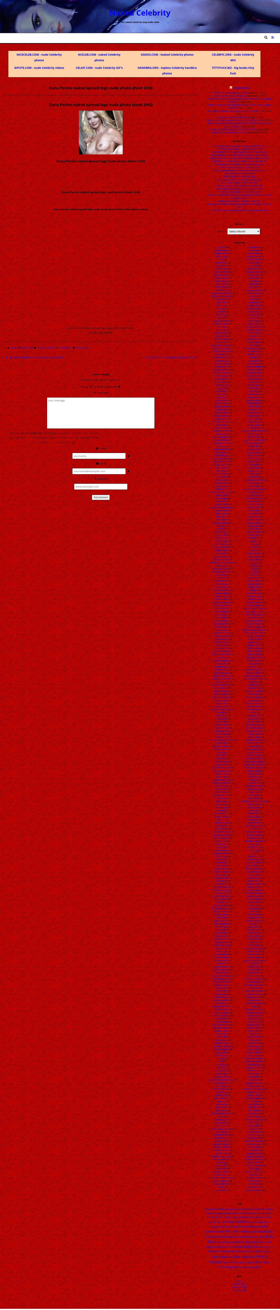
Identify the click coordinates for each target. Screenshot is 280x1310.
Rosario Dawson (254, 920)
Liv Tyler (254, 568)
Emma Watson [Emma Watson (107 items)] (235, 1221)
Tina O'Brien (254, 1122)
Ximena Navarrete (254, 1165)
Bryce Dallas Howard (222, 571)
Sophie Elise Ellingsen (254, 1058)
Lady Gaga (254, 473)
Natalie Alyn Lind (254, 749)
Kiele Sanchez (254, 421)
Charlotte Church (222, 669)
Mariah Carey (254, 617)
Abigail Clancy (221, 250)
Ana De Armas (222, 400)
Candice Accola (222, 596)
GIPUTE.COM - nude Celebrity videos (39, 68)
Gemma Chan (221, 972)
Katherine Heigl (254, 369)
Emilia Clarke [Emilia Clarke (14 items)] (215, 1222)
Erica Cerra (222, 917)
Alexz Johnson (221, 305)
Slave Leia (254, 1040)
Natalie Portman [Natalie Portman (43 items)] (219, 1251)
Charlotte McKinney (222, 675)
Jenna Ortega (222, 1131)
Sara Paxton (254, 963)
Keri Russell (254, 418)
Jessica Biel (222, 1168)
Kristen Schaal (254, 449)
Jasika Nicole (222, 1110)
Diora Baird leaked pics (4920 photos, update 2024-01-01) (234, 111)
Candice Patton (222, 599)
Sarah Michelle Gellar (254, 985)
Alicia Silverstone (222, 320)
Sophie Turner (253, 1070)
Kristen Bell (254, 446)
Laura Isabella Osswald (254, 489)
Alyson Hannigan (222, 348)
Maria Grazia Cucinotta (254, 608)
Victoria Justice (253, 1150)
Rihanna (253, 905)
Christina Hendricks (221, 697)
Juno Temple (254, 314)
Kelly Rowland (254, 412)
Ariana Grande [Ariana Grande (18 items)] (240, 1213)
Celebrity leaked (241, 88)
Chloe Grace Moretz (221, 685)
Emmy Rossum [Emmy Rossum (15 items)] (255, 1222)
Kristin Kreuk (253, 455)
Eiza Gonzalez (221, 828)
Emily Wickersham (222, 896)
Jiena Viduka (254, 253)
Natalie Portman (253, 755)
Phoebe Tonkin (254, 850)
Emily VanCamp (221, 893)
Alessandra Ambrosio (222, 293)
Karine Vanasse (254, 339)
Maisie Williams (253, 593)
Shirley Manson (254, 1024)
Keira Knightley (253, 400)
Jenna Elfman (222, 1122)
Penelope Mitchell (254, 841)
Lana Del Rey (254, 477)
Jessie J (222, 1187)
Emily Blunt (221, 874)
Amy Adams (222, 391)
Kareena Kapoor (254, 330)
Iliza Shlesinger (222, 1055)
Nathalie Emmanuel (254, 767)
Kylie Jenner (254, 464)
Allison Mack (222, 336)
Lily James (254, 550)
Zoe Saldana (254, 1184)
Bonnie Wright (222, 541)
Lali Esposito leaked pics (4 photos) (230, 95)
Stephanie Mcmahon (254, 1083)
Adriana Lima (222, 268)
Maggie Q (254, 590)
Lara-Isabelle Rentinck (254, 480)
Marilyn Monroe (254, 623)
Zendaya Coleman (254, 1177)
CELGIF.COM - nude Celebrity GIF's (99, 68)
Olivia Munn (254, 813)
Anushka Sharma (222, 461)
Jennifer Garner (222, 1147)
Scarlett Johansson (253, 994)
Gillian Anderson (222, 985)
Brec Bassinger (222, 544)
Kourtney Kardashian (254, 440)
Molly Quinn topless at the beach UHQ (239, 182)
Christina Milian (221, 700)
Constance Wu (222, 728)
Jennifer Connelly (222, 1144)
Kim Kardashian (254, 427)
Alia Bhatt (221, 311)
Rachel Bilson (253, 865)
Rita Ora (254, 911)
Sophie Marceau (254, 1064)
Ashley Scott (222, 486)
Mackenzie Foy (254, 584)
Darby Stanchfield (221, 770)
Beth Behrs (222, 516)
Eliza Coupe (221, 841)
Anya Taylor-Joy (222, 464)
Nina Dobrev (254, 798)
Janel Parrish (222, 1104)
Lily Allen (254, 541)
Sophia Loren (254, 1055)
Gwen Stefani (222, 994)
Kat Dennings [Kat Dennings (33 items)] (225, 1237)
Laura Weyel (254, 501)
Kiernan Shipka (254, 425)
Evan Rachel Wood (222, 939)
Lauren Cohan (254, 507)
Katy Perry (253, 391)
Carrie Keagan (222, 630)
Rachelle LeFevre (254, 884)
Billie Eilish (222, 525)
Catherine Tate (222, 648)
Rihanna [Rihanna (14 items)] (266, 1251)
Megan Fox (253, 642)
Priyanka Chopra (254, 862)
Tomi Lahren (254, 1125)
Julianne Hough (254, 305)
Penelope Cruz (254, 838)
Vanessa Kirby (254, 1147)
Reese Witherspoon (254, 893)
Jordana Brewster (254, 271)
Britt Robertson (222, 559)
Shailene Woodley (254, 1003)
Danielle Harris (222, 764)
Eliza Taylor (222, 847)
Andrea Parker (222, 403)
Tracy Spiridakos (254, 1131)
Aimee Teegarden (221, 281)
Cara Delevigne (222, 605)
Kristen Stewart (253, 452)
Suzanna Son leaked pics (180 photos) (233, 117)
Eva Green (222, 929)
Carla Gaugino (222, 614)
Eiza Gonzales (221, 825)
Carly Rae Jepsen (222, 620)
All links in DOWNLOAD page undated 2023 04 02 (233, 129)
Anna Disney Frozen (221, 421)
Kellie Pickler (254, 406)
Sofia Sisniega (254, 1043)
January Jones (221, 1107)
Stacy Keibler (254, 1076)
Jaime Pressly (222, 1086)
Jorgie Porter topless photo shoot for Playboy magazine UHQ (239, 210)
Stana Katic (253, 1079)
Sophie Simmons (254, 1067)
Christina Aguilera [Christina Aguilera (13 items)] (223, 1217)
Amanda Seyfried (221, 369)
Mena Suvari (254, 663)
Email (100, 463)
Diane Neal (222, 804)
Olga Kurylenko (254, 804)
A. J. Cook (221, 247)
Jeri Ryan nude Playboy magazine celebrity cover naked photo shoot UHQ (239, 205)
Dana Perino (65, 347)
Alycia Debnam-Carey (222, 345)
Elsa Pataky (222, 865)
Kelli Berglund (254, 403)
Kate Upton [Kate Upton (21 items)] (258, 1237)
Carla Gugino (222, 617)
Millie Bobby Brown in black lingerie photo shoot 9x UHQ (239, 152)
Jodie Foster (254, 262)
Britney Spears (221, 556)
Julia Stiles (254, 296)
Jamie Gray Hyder (222, 1098)
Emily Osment (221, 884)
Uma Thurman (254, 1134)
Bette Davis (221, 519)
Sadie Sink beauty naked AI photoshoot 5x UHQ (239, 149)
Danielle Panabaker (222, 767)
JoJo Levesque (254, 268)
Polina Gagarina (254, 859)
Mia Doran (254, 666)
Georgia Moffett (221, 981)
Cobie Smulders (221, 724)
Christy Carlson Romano (221, 709)
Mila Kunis (253, 682)
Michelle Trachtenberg (253, 678)
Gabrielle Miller (222, 960)
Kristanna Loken (254, 443)
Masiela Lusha (254, 639)
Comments (239, 1287)
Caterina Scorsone (222, 642)
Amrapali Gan (221, 385)
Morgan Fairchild (254, 731)
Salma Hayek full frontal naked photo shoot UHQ (239, 185)
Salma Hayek (254, 945)
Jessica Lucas (222, 1174)
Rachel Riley (254, 874)
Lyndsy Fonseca (254, 580)
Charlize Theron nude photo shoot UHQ (171, 357)
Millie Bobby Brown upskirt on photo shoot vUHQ (239, 189)
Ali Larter (222, 308)
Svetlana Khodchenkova (254, 1089)
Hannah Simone (221, 1012)
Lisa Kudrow (254, 562)
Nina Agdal (254, 795)
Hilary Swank (222, 1040)
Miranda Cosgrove (254, 697)
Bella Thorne (222, 513)
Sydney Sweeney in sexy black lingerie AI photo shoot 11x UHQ (239, 158)
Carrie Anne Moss (221, 623)
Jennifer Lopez (222, 1153)
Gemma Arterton (222, 966)
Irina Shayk (222, 1064)
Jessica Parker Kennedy (222, 1177)
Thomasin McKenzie (254, 1119)
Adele (222, 259)
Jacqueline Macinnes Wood (221, 1079)
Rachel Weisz (254, 881)
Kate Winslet (254, 363)
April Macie (222, 470)
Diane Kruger (222, 801)
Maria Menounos (254, 611)
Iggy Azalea (222, 1052)
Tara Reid (254, 1101)
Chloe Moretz (221, 688)
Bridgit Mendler (221, 550)
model (254, 712)
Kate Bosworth (254, 351)
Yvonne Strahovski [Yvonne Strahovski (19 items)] (249, 1267)
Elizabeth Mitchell (222, 853)
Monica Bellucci (254, 721)
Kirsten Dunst (254, 437)
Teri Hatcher (254, 1113)
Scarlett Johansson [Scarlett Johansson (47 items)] (242, 1257)
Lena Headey (254, 525)
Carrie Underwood (222, 633)
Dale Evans (222, 752)
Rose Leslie (254, 926)
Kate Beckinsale (253, 348)
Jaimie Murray (221, 1092)
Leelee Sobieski (254, 519)
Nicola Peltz (254, 780)
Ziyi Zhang (254, 1181)
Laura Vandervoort (253, 498)
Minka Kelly (254, 694)
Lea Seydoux (254, 510)
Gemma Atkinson (222, 969)
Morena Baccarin (254, 728)
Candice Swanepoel (222, 602)
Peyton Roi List (254, 847)
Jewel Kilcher (254, 247)
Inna (222, 1061)
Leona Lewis (254, 528)
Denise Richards (221, 795)
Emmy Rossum (221, 911)
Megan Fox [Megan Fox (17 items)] (212, 1246)
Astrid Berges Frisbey (222, 492)
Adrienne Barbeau (222, 274)
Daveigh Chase (222, 773)
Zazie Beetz (254, 1174)
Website (101, 478)
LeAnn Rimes (254, 516)
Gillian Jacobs (222, 988)
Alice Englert (222, 314)
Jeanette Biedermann (222, 1113)
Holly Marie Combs (222, 1046)
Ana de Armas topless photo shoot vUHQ (239, 192)
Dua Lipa (222, 819)
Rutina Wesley (254, 939)
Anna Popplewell (222, 437)
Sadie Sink (254, 942)
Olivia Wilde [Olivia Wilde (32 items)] (254, 1251)
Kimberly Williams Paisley (254, 430)
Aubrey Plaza (222, 495)
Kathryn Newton (254, 375)
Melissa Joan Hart (254, 657)
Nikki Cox (254, 792)
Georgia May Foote (222, 978)
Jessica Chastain (221, 1171)
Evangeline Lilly (222, 942)
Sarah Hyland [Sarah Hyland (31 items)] (220, 1257)
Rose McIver (254, 933)
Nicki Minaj (254, 776)
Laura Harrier (254, 486)
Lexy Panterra (254, 535)
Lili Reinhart (254, 538)
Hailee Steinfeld (221, 1000)
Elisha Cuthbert (221, 838)
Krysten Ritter (254, 461)
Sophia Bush (254, 1049)
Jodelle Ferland (254, 256)
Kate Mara (254, 357)
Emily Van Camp (222, 890)
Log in (239, 1281)
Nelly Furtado (254, 773)
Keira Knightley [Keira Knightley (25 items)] (226, 1242)
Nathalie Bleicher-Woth (254, 764)
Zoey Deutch (254, 1187)
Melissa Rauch (253, 660)
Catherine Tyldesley (222, 651)
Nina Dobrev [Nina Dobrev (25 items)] (238, 1251)
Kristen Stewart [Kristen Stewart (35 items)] (245, 1242)
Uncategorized (253, 1138)
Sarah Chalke (254, 969)
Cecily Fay (221, 657)
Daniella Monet (222, 761)
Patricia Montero (254, 835)
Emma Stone (221, 902)
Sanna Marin (254, 954)
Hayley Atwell (222, 1018)
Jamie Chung (222, 1095)
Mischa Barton (254, 706)
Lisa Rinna (254, 565)
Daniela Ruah (222, 758)
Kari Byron (254, 336)
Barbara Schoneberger (222, 507)
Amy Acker (222, 388)
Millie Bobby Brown (254, 691)
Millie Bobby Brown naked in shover (239, 176)
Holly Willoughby (222, 1049)
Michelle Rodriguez (254, 675)
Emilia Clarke (221, 868)
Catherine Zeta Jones (222, 654)
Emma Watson (221, 905)
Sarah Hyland (253, 975)
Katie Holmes (254, 382)
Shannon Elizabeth (254, 1012)
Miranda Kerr (254, 700)
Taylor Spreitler (254, 1110)
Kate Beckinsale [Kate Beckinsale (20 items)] (243, 1237)
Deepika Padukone (222, 783)
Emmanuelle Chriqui (222, 908)
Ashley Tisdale (222, 489)
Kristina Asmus (254, 458)
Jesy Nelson (221, 1190)
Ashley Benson (222, 480)
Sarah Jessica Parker (254, 978)
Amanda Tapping (222, 372)
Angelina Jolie (221, 409)
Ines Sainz (222, 1058)
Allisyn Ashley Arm (222, 339)
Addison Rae (222, 256)
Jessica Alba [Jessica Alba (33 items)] (256, 1231)
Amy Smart (222, 397)
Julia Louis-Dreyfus (254, 290)
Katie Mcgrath (254, 385)
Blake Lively (221, 535)
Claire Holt (222, 721)
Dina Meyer (221, 810)
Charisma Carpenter (221, 660)
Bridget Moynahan (222, 547)
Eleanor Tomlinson (222, 831)
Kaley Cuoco (253, 323)
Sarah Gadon (254, 972)
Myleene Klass (254, 737)
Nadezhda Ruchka (254, 740)
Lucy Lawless (254, 578)
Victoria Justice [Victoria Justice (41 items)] (229, 1267)
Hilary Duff (222, 1037)
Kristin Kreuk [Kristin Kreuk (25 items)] (263, 1242)
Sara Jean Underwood (254, 960)
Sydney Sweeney (254, 1092)
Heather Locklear (222, 1027)
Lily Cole (254, 544)
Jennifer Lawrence (221, 1150)
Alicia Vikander (222, 323)
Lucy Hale (254, 575)
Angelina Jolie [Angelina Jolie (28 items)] (223, 1213)
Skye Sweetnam (254, 1037)
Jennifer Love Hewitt (221, 1156)
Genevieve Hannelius (222, 975)
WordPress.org (239, 1290)
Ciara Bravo (221, 712)
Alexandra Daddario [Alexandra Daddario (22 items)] (217, 1209)
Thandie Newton (254, 1116)
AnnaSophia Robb (221, 449)
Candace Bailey (222, 593)
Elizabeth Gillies (221, 850)
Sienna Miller (254, 1031)
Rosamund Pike (254, 917)
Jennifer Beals (221, 1141)
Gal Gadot (221, 963)
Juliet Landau (254, 311)
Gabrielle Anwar (221, 957)
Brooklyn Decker (221, 568)
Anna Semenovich (221, 443)
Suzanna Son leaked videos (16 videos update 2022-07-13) (233, 120)
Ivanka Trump (221, 1070)
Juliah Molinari (254, 302)
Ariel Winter (221, 477)
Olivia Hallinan (254, 807)
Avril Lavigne (222, 498)
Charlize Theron (221, 666)
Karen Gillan (254, 333)
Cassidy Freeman (222, 636)
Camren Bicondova (222, 590)
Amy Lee (222, 394)
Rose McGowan (254, 929)
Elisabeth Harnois (222, 835)
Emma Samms (222, 899)
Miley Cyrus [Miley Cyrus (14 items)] (267, 1246)
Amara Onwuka (221, 375)
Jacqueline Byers (222, 1076)
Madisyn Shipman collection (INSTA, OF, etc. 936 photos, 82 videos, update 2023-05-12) (239, 125)
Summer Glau (253, 1086)
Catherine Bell (222, 645)
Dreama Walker (221, 816)
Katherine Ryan (254, 372)
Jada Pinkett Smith (222, 1083)
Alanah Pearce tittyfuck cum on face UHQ (239, 167)
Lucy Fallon (254, 571)
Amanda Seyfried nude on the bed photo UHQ (34, 357)
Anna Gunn (221, 425)
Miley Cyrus (253, 685)
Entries (239, 1284)
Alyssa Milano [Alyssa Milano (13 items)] (236, 1209)
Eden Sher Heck (221, 822)
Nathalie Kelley (254, 770)
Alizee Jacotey (221, 333)
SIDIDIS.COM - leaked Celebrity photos (167, 54)
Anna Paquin (222, 434)
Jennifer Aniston (221, 1138)
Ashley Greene (222, 483)
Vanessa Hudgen (254, 1144)
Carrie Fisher (222, 626)
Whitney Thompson (254, 1159)
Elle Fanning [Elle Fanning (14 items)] (265, 1217)
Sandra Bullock (254, 951)
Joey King (254, 265)
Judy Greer (254, 284)
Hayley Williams (221, 1021)
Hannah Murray (221, 1009)
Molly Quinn (253, 718)
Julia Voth (254, 299)
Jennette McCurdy (221, 1134)
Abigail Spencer (222, 253)
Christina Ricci (222, 703)
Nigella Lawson (254, 789)
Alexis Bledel (222, 299)
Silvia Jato (254, 1034)
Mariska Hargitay (254, 626)
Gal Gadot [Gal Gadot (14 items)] (227, 1226)
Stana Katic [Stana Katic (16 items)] (245, 1262)
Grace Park (222, 991)
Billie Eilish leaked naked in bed (239, 173)
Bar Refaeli (222, 501)
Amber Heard (221, 382)
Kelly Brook (254, 409)
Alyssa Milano (221, 354)
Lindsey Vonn (254, 559)
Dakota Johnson (221, 749)
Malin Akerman (254, 596)
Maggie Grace (254, 587)
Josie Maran (254, 281)
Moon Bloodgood (254, 724)
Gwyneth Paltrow (222, 997)
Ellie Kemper (222, 862)
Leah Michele (254, 513)
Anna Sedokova (221, 440)
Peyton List (254, 844)
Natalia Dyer (254, 746)
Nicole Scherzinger (254, 786)
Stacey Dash (254, 1073)
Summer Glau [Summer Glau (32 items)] (260, 1262)
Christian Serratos (221, 691)
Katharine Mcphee (254, 366)
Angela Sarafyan (222, 406)
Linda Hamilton (254, 553)
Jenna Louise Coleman (221, 1128)
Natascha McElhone (254, 758)
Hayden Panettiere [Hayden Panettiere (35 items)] (244, 1226)
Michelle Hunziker (254, 669)
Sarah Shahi (254, 988)
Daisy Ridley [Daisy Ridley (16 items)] (239, 1217)
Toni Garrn (254, 1128)
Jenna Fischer (222, 1125)
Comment (101, 392)
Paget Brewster (254, 822)
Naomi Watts (254, 743)
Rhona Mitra (254, 902)
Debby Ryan (222, 776)
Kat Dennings (253, 342)
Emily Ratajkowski (221, 887)
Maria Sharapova (254, 614)
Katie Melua (254, 388)
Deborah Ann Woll (222, 780)
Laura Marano (254, 492)
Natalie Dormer (254, 752)
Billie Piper (222, 528)
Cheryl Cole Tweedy (222, 678)
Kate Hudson (254, 354)
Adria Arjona (222, 265)
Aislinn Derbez (222, 287)
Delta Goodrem (222, 786)
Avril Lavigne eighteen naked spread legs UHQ (239, 179)
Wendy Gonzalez (254, 1153)
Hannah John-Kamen (222, 1006)
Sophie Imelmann (254, 1061)
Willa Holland (253, 1162)
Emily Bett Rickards (222, 871)
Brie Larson (221, 553)
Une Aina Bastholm (254, 1141)
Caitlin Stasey (222, 575)
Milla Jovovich (254, 688)
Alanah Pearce (222, 290)
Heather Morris (222, 1031)
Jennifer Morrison (222, 1159)
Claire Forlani (222, 718)
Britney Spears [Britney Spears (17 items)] (256, 1213)
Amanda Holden (222, 363)
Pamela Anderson (254, 825)
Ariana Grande (221, 473)
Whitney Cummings (254, 1156)
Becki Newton (221, 510)
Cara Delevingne (222, 608)
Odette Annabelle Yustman (254, 801)
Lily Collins (254, 547)
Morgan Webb (254, 733)
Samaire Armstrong (254, 948)
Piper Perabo (254, 856)
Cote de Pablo (221, 733)
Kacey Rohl (254, 317)
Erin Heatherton (221, 923)
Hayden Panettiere (221, 1015)
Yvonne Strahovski (253, 1171)
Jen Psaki (222, 1116)
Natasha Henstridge (254, 761)
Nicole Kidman (254, 783)
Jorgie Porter (254, 277)
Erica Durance (221, 920)
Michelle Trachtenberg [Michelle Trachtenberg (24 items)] (232, 1247)
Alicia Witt (222, 327)
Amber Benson (222, 379)
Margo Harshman (254, 602)
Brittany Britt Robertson (222, 562)
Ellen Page (222, 859)
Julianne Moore (254, 308)
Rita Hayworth (254, 908)
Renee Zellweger (254, 899)
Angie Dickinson (221, 412)
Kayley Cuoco (254, 397)
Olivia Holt (254, 810)
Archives (222, 231)
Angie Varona (222, 418)
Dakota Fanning (221, 746)
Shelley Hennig (254, 1021)
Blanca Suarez (222, 538)
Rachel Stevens (254, 878)
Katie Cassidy (254, 379)
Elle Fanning (221, 856)
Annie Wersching (222, 458)
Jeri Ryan (222, 1162)
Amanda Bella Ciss (222, 357)
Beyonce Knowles (222, 522)
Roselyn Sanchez (254, 936)
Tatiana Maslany (254, 1104)
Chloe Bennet (221, 682)
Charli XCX (222, 663)
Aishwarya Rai (221, 284)
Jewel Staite (254, 250)
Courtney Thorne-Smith (222, 740)
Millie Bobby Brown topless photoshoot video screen (239, 164)
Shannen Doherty (254, 1009)
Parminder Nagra (254, 831)
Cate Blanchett (222, 639)
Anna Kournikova (222, 430)
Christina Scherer (222, 706)
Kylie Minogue (254, 467)
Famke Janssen (222, 948)
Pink (254, 853)
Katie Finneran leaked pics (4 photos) (230, 92)
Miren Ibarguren (254, 703)
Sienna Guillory (254, 1027)
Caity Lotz (221, 578)
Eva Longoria (222, 933)
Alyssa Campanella (222, 351)
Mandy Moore (254, 599)
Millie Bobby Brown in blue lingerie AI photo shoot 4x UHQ (239, 155)
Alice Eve (222, 317)
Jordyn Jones (254, 274)
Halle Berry (222, 1003)
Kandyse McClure (254, 327)
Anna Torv (222, 446)
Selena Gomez (253, 997)
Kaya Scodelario (254, 394)
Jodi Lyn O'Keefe (254, 259)
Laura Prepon (254, 495)
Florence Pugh (222, 954)
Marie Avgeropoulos (254, 620)
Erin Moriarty (222, 926)
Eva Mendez (222, 936)
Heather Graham (222, 1024)
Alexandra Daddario (221, 296)
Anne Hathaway (221, 455)
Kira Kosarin (254, 434)
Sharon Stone (254, 1015)
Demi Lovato (222, 789)
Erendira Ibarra (222, 914)
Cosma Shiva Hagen (221, 731)
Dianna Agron (221, 807)
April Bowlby (222, 467)
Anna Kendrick (222, 427)
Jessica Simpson (221, 1181)
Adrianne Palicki (221, 271)
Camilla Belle (222, 587)
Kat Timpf (254, 345)
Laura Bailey (254, 483)
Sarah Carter (254, 966)
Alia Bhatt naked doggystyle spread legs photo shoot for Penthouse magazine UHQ (239, 196)
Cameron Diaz (222, 580)
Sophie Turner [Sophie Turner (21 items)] (231, 1262)
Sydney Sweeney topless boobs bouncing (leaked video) (239, 170)
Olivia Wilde (253, 819)
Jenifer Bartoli (221, 1119)
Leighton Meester (254, 522)
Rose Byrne (254, 923)
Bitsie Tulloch (222, 532)
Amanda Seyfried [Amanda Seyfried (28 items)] (253, 1209)
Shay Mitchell (254, 1018)
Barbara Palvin (222, 504)
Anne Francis (222, 452)
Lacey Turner (254, 470)
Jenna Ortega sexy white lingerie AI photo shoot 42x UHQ (239, 146)
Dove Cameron (222, 813)
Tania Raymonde (254, 1098)
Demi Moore (222, 792)
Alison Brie (222, 330)
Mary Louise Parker (254, 633)
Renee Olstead (254, 896)
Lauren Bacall (254, 504)
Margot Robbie (254, 605)
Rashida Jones (254, 890)
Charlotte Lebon (222, 672)
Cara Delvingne (222, 611)
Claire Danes (222, 715)
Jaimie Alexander (222, 1089)
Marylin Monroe (254, 636)
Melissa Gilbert (254, 654)
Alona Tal (221, 342)
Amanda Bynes (222, 360)
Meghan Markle (254, 645)
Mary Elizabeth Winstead (254, 630)
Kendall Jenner (254, 415)
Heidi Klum (222, 1034)
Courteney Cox (222, 737)
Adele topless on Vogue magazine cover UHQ (239, 201)
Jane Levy (221, 1101)
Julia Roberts (254, 293)
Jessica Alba (221, 1165)
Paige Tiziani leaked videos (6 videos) (230, 132)
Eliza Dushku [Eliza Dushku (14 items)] (252, 1217)
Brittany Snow (221, 565)
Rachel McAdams (254, 868)
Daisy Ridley (221, 743)
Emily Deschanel (222, 878)
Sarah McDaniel (254, 981)
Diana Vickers (221, 798)
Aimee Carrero (222, 277)
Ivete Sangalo (222, 1073)
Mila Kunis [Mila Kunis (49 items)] (253, 1246)
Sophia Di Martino (254, 1052)
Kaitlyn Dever (254, 320)
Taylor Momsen (254, 1107)
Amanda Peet (221, 366)
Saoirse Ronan (254, 957)
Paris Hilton (254, 828)
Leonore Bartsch (254, 532)
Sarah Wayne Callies (254, 991)
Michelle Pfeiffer (254, 672)
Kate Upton (253, 360)
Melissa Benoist (254, 651)
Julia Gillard (254, 287)
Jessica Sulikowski (222, 1184)
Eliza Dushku (221, 844)
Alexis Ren (222, 302)
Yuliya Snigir (254, 1168)
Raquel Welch (254, 887)
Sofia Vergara (254, 1046)
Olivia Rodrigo (254, 816)
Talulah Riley (254, 1095)
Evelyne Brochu (222, 945)
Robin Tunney (254, 914)
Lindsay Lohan (254, 556)
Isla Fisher (222, 1067)
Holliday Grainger (222, 1043)
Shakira (254, 1006)
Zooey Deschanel (253, 1190)
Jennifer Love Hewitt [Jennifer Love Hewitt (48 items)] (233, 1231)
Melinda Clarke (254, 648)
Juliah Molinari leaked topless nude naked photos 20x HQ (239, 161)
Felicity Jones (222, 951)
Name (101, 448)
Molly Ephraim (254, 715)
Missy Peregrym (254, 709)
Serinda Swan (254, 1000)
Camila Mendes (222, 584)
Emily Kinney (222, 881)
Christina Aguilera (221, 694)
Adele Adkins (222, 262)
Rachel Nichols (254, 871)
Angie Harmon (222, 415)
